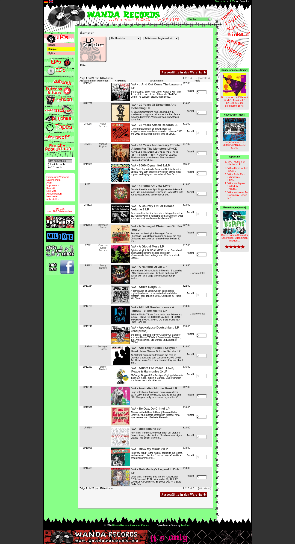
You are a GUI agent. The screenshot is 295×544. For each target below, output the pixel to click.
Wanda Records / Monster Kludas (130, 525)
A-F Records (60, 167)
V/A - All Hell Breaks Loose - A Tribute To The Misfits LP (152, 308)
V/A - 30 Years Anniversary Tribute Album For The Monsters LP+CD (155, 146)
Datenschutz (53, 179)
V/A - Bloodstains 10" (146, 429)
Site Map (51, 190)
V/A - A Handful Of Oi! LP (149, 266)
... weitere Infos (197, 273)
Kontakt (50, 188)
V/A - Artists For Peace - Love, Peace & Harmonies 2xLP (152, 369)
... (196, 78)
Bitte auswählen (60, 161)
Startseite (220, 1)
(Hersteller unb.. (60, 164)
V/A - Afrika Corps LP (146, 287)
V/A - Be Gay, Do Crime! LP (150, 408)
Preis (197, 80)
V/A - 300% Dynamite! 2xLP (150, 165)
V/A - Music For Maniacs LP (236, 163)
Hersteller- (103, 80)
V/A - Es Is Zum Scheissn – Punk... (236, 177)
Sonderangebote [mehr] (234, 70)
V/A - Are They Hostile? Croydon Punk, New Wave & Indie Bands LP (155, 349)
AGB (49, 182)
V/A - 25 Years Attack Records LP (154, 125)
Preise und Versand (57, 177)
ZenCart (185, 525)
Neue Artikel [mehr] (234, 114)
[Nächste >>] (204, 78)
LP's (232, 1)
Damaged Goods (103, 226)
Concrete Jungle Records (103, 248)
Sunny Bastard (103, 266)
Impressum (52, 185)
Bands (52, 45)
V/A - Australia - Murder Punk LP (154, 388)
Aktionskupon (54, 193)
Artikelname (156, 80)
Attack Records (103, 125)
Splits (51, 53)
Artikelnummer (88, 80)
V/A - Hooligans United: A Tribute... (236, 186)
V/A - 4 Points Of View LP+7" (151, 185)
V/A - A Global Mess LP (147, 246)
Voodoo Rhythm (103, 145)
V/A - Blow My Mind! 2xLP (149, 449)
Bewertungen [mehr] (234, 207)
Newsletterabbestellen (52, 198)
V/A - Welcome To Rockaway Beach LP (237, 195)
